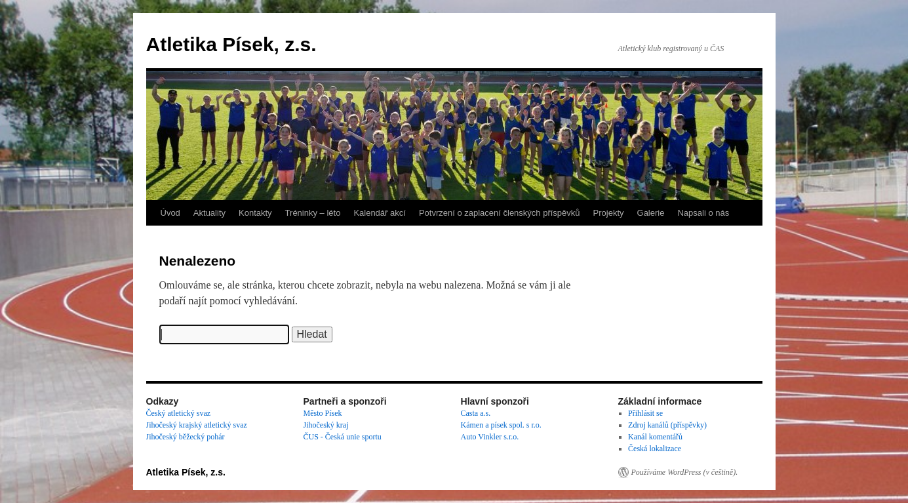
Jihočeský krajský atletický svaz (196, 425)
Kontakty (255, 213)
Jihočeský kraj (326, 425)
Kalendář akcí (379, 213)
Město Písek (323, 413)
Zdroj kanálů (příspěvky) (667, 425)
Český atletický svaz (178, 413)
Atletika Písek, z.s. (231, 44)
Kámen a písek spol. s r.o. (501, 425)
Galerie (651, 213)
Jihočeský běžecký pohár (185, 436)
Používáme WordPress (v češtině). (684, 472)
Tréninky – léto (313, 213)
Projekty (608, 213)
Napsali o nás (703, 213)
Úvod (170, 213)
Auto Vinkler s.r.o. (490, 436)
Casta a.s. (476, 413)
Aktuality (209, 213)
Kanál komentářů (655, 436)
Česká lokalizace (654, 448)
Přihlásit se (645, 413)
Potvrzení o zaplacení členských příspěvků (499, 213)
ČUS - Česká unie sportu (343, 436)
